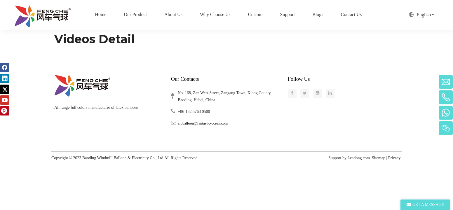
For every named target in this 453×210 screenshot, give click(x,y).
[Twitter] (4, 89)
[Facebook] (4, 67)
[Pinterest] (4, 111)
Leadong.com (358, 158)
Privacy (395, 158)
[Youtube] (4, 100)
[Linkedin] (4, 78)
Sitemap (378, 158)
